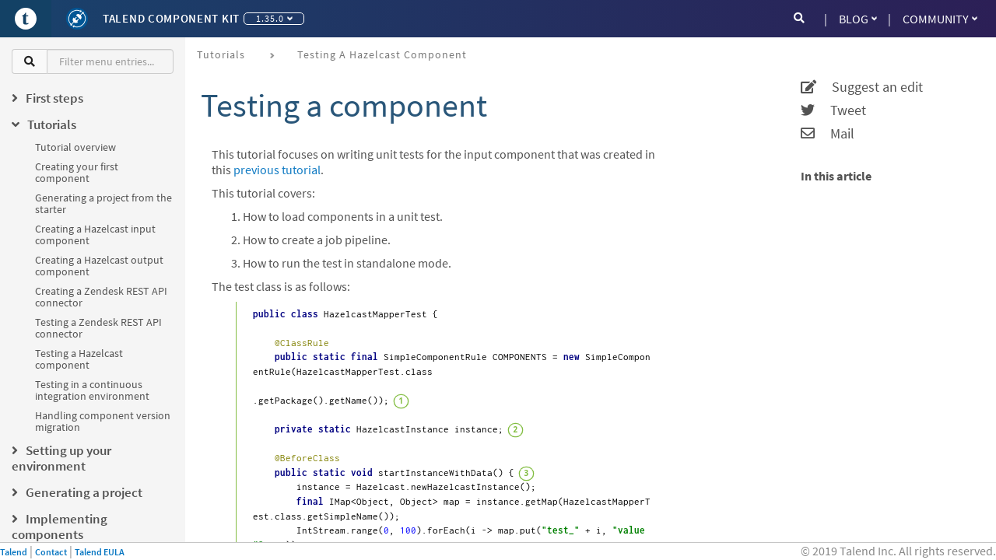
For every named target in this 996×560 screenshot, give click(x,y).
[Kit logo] (77, 18)
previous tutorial (277, 169)
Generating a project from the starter (103, 203)
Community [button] (940, 18)
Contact (51, 552)
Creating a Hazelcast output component (99, 265)
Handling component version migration (102, 421)
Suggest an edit (862, 87)
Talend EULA (99, 552)
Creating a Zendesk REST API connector (101, 297)
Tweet (833, 110)
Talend (13, 552)
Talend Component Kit (171, 18)
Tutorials (221, 54)
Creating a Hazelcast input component (95, 234)
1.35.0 (274, 18)
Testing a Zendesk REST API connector (98, 328)
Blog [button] (858, 18)
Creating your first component (76, 172)
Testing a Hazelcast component (79, 359)
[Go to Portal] (25, 18)
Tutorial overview (75, 147)
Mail (827, 134)
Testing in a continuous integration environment (92, 390)
